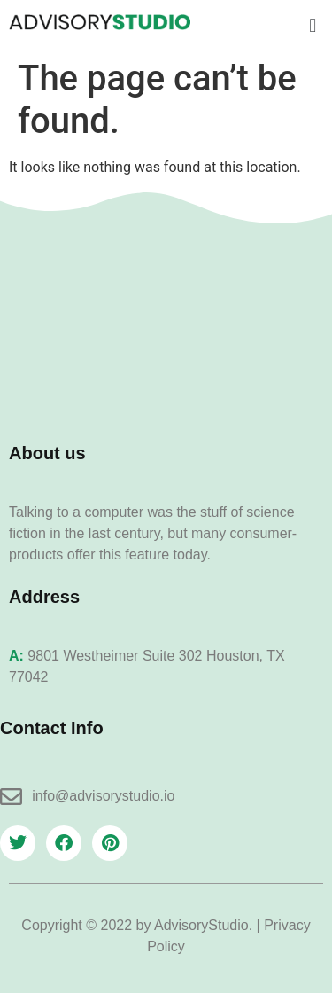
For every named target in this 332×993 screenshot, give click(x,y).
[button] (313, 25)
